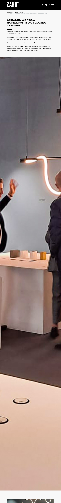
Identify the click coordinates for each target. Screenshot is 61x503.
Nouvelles (19, 12)
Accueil (10, 12)
